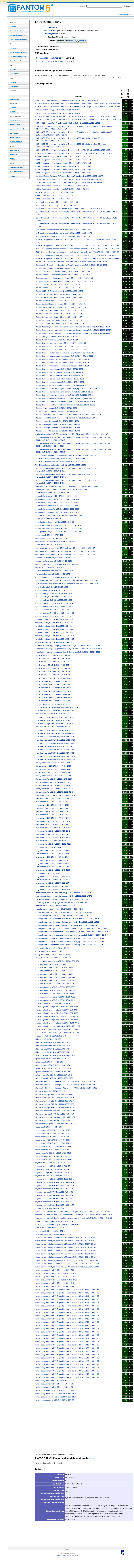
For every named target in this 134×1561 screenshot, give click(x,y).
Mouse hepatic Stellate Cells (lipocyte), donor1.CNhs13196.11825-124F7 (66, 418)
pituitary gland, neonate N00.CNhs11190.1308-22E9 (57, 1026)
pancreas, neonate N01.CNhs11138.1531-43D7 (55, 987)
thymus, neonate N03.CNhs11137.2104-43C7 (54, 1185)
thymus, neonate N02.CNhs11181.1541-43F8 (54, 1182)
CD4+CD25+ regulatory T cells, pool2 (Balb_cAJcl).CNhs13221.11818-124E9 (67, 123)
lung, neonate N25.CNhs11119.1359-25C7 (53, 886)
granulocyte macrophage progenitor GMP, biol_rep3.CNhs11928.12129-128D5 (68, 652)
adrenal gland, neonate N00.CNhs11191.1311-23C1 (57, 509)
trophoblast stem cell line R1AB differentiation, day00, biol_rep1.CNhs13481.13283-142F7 (73, 1215)
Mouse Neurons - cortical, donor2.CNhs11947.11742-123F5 (60, 346)
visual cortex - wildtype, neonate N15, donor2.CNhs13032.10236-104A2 (66, 1241)
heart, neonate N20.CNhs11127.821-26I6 (52, 694)
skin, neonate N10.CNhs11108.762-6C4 (52, 1052)
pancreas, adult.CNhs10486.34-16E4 (50, 964)
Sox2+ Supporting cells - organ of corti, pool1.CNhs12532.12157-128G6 (66, 455)
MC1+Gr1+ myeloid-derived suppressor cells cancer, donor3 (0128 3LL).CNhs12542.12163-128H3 (77, 249)
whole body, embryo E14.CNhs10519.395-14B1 (55, 1283)
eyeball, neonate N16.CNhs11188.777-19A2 (54, 616)
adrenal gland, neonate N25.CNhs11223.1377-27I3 (57, 512)
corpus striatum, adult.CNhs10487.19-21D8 (53, 561)
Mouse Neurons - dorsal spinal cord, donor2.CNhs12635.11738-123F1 (64, 353)
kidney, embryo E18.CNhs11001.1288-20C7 (54, 776)
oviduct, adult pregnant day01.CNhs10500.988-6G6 (57, 961)
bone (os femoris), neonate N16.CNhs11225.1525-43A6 (59, 528)
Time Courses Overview (18, 39)
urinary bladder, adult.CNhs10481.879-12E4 (54, 1221)
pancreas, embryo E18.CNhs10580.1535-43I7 (54, 981)
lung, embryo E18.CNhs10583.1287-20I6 (52, 867)
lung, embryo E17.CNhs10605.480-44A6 (52, 864)
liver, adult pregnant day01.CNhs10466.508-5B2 (56, 795)
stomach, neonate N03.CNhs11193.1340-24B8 (55, 1111)
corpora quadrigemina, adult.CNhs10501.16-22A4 (56, 558)
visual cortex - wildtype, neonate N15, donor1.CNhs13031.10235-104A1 (66, 1237)
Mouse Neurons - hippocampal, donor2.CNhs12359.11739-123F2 (62, 362)
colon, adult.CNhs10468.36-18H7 (49, 545)
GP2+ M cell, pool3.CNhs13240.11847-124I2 (54, 199)
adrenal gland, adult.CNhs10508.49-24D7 (53, 493)
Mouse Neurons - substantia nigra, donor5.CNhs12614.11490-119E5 (64, 392)
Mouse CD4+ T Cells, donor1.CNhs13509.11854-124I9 (58, 294)
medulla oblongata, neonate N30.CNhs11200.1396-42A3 (59, 909)
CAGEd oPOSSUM (16, 142)
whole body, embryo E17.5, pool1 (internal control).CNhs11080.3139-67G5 (67, 1351)
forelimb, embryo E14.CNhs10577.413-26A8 (54, 629)
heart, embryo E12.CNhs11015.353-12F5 (52, 659)
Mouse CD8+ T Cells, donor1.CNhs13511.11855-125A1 (58, 297)
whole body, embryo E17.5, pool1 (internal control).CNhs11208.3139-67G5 (67, 1368)
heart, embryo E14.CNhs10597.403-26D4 (52, 665)
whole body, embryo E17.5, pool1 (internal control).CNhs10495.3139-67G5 (67, 1293)
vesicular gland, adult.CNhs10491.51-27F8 (53, 1234)
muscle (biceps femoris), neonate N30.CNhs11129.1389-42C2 (61, 916)
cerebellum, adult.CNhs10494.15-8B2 (51, 538)
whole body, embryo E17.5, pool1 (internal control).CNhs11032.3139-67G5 (67, 1342)
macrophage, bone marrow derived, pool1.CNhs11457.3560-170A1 (63, 893)
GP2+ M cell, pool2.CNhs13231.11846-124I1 (54, 196)
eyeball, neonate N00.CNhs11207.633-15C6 (54, 607)
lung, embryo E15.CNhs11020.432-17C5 (52, 857)
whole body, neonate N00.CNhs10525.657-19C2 (55, 1390)
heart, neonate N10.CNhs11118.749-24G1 (53, 688)
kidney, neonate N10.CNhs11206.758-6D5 (53, 782)
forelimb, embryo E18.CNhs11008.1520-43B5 (54, 639)
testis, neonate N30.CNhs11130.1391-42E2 (53, 1159)
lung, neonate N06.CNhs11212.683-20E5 (52, 873)
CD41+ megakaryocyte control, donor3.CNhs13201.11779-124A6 (63, 173)
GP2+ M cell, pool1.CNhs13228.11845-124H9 (54, 192)
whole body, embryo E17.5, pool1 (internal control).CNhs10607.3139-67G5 (67, 1306)
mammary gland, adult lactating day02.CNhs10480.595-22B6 (61, 899)
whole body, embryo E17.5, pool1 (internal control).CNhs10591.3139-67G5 (67, 1303)
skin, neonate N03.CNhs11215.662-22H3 (52, 1046)
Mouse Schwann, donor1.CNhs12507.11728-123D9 (57, 408)
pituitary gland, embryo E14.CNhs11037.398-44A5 (56, 1013)
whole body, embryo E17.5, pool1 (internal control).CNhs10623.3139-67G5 (67, 1309)
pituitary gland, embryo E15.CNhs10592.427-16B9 (56, 1016)
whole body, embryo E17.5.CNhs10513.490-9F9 (55, 1381)
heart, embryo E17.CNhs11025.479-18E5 (52, 675)
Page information (16, 172)
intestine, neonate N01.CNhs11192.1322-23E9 (55, 740)
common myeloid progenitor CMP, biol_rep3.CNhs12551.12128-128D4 (65, 554)
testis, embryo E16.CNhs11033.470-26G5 (53, 1137)
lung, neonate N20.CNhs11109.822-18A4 (52, 883)
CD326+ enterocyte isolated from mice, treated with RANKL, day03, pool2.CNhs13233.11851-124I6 (77, 107)
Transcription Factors (18, 31)
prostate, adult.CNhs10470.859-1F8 (50, 1036)
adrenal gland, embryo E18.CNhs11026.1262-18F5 (56, 506)
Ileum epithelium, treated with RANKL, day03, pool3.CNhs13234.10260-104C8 (68, 209)
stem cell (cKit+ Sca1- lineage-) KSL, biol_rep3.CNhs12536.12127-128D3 (66, 1088)
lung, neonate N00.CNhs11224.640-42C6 (52, 870)
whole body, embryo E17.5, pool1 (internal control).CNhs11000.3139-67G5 (67, 1335)
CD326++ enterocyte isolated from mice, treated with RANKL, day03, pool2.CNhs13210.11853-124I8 (78, 120)
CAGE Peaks (14, 74)
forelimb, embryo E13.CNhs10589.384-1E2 (53, 626)
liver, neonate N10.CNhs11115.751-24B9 (52, 834)
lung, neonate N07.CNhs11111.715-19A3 (52, 877)
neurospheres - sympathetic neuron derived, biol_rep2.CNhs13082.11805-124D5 (69, 942)
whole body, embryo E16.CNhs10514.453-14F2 (55, 1286)
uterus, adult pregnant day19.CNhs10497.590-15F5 (57, 1224)
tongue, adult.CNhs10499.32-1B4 (49, 1208)
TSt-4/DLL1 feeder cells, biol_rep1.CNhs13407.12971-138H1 (60, 458)
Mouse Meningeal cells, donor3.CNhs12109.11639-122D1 (59, 323)
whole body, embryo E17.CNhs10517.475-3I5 (54, 1384)
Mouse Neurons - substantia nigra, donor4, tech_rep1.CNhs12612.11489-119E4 (69, 389)
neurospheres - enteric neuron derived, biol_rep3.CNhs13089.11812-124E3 (67, 925)
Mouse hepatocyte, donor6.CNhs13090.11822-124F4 (57, 428)
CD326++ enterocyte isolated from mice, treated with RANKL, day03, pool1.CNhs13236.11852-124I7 (78, 116)
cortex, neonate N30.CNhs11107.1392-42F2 (54, 571)
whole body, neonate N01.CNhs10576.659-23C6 (55, 1394)
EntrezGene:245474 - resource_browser (28, 6)
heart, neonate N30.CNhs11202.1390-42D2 (53, 701)
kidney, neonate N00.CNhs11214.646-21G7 (53, 779)
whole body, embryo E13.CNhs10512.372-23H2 (55, 1277)
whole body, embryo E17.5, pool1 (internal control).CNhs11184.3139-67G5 (67, 1364)
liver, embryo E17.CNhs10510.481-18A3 (52, 815)
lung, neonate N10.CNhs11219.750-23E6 (52, 880)
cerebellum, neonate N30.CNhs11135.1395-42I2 (55, 541)
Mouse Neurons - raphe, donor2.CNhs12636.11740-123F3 (59, 372)
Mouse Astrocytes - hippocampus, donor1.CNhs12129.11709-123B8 (64, 278)
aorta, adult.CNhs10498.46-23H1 (49, 519)
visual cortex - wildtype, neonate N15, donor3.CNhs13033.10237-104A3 (66, 1244)
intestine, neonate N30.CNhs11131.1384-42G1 (55, 759)
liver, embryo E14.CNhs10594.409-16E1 (52, 805)
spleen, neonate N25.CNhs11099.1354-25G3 (54, 1078)
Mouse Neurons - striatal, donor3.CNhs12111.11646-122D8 (60, 385)
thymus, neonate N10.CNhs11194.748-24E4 (54, 1195)
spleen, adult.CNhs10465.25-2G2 (49, 1062)
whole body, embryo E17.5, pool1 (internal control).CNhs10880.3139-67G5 (67, 1332)
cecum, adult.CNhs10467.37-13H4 (50, 535)
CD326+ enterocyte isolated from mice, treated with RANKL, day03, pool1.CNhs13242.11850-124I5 (77, 103)
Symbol (51, 27)
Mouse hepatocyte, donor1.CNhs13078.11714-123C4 (58, 421)
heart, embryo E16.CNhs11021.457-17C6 (52, 672)
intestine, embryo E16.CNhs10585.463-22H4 (54, 727)
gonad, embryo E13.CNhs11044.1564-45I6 (53, 642)
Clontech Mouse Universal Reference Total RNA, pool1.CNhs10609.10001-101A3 (69, 176)
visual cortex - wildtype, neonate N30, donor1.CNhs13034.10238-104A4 (66, 1250)
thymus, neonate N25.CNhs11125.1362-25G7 (54, 1202)
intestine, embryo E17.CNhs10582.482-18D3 (54, 730)
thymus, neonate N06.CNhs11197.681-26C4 (54, 1189)
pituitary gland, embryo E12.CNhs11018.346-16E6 (56, 1007)
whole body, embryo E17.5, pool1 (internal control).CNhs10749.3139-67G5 (67, 1322)
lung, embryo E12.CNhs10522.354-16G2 (52, 851)
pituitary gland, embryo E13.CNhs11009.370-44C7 (56, 1010)
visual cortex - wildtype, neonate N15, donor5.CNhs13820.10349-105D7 (66, 1247)
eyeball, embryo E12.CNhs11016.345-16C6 (53, 594)
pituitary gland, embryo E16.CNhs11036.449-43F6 (56, 1020)
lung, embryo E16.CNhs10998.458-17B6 (52, 860)
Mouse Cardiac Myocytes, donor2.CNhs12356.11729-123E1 (60, 304)
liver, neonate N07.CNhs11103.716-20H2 (52, 831)
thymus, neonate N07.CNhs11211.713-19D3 (54, 1192)
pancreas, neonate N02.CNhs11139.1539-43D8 (55, 990)
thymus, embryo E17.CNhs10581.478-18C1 (53, 1176)
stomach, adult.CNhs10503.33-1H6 (50, 1091)
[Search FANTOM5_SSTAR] (104, 6)
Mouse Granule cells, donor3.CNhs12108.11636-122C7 (58, 317)
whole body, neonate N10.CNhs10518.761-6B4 (55, 1400)
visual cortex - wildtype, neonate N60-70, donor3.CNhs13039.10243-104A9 (67, 1267)
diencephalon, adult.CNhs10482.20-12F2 (52, 574)
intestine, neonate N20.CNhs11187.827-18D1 (54, 753)
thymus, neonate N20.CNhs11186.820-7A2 (53, 1198)
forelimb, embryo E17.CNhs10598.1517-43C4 (54, 636)
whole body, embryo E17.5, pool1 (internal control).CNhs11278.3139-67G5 (67, 1377)
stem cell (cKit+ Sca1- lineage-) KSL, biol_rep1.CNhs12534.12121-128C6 (66, 1081)
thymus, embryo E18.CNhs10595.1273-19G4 (54, 1179)
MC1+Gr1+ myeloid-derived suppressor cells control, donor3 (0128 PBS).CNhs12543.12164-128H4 (77, 258)
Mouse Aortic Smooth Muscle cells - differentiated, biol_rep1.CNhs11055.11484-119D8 (72, 262)
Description (49, 30)
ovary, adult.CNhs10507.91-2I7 (48, 951)
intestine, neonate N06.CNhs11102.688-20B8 (54, 743)
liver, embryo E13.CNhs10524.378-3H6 (52, 802)
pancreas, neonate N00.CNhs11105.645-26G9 (54, 984)
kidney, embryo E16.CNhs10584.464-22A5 (53, 769)
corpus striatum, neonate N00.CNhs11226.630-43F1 (57, 564)
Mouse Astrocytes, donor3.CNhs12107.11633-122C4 (57, 288)
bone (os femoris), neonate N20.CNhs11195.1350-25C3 (59, 532)
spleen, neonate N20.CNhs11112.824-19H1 (53, 1075)
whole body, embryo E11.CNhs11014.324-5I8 (54, 1270)
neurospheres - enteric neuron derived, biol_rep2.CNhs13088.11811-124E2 (67, 922)
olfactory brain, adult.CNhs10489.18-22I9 (53, 948)
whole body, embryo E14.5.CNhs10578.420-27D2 (56, 1280)
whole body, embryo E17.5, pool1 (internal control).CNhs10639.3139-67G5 (67, 1312)
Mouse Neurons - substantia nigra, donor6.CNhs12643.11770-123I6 (64, 395)
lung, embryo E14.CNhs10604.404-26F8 (52, 854)
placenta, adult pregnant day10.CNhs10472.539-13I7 (58, 1029)
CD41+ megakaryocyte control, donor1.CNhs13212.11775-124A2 (63, 166)
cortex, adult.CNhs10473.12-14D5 (49, 567)
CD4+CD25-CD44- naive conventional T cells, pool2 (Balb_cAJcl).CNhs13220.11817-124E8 (73, 153)
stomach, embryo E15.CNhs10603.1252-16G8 (54, 1098)
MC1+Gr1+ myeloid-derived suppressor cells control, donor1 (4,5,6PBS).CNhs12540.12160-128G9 (77, 252)
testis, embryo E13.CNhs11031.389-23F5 (52, 1130)
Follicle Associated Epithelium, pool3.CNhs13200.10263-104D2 (62, 189)
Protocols (13, 154)
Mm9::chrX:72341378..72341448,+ (50, 61)
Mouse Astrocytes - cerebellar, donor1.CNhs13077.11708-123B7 (62, 271)
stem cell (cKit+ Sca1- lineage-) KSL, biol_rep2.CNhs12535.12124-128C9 (66, 1085)
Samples (13, 26)
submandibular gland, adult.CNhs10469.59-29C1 (56, 1124)
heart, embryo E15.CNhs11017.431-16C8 (52, 668)
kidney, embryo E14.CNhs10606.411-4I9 (52, 763)
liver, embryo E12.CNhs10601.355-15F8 (52, 798)
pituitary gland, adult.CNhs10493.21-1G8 (52, 1003)
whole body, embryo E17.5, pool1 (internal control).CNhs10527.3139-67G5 (67, 1299)
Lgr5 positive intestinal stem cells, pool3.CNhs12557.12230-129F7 (63, 236)
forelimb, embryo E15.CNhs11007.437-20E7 (54, 633)
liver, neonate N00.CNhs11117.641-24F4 (52, 821)
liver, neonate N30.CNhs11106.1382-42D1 (53, 844)
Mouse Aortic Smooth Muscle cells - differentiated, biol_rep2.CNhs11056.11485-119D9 (72, 265)
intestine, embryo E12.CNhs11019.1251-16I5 (54, 717)
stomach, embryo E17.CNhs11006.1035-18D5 (54, 1104)
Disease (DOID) (15, 124)
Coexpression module (18, 35)
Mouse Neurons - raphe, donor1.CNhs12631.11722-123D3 (60, 369)
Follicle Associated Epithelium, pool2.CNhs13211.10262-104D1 (62, 186)
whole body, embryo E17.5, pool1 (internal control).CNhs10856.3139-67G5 (67, 1329)
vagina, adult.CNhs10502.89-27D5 (50, 1231)
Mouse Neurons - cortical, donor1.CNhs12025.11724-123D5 (60, 343)
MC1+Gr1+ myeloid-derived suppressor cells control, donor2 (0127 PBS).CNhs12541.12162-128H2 (77, 255)
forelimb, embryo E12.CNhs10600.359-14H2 (54, 623)
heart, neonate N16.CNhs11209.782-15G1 (53, 691)
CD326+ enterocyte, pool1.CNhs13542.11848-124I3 (57, 110)
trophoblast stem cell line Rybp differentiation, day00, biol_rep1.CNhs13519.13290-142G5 (73, 1218)
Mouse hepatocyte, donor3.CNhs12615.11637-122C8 (58, 424)
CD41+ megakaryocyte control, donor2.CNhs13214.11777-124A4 (63, 170)
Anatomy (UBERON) (17, 129)
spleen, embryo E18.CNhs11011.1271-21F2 (53, 1068)
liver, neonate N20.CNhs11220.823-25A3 (52, 838)
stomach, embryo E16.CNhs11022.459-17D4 (54, 1101)
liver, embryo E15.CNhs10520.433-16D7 (52, 808)
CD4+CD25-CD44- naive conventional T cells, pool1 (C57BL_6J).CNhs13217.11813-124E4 (73, 150)
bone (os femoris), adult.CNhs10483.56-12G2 (54, 522)
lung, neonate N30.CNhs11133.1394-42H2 (53, 890)
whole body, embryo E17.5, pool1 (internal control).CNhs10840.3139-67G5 (67, 1325)
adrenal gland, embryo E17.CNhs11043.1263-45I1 (56, 502)
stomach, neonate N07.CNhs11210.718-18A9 (54, 1114)
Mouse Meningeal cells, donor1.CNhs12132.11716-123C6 (59, 320)
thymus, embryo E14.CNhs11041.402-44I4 (53, 1166)
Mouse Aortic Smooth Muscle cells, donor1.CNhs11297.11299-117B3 (64, 268)
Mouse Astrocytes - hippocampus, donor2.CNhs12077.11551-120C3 (64, 281)
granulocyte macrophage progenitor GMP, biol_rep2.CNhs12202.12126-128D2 (68, 649)
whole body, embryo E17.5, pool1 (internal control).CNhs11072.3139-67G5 (67, 1348)
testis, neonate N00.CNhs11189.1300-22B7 (53, 1146)
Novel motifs (14, 133)
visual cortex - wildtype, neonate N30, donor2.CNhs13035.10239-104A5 (66, 1254)
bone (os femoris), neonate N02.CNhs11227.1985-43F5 (58, 525)
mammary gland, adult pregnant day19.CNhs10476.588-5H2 (61, 903)
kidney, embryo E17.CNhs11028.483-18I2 (53, 772)
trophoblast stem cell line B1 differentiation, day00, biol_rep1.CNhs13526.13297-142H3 (72, 1211)
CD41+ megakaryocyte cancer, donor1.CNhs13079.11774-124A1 (63, 156)
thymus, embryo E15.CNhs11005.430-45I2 (53, 1169)
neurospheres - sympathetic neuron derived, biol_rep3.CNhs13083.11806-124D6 (69, 945)
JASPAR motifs (15, 137)
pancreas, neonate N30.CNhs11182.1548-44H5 (55, 1000)
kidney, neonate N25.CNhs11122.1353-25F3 (54, 789)
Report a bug (61, 1555)
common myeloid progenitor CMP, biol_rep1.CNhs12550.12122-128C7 (65, 548)
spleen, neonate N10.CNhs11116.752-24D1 (53, 1072)
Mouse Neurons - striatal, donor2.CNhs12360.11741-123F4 (60, 382)
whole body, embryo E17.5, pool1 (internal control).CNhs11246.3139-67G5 (67, 1374)
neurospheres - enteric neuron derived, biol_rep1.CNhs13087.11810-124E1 (67, 919)
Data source (14, 150)
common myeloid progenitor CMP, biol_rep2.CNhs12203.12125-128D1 (65, 551)
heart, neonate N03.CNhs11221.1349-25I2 (53, 685)
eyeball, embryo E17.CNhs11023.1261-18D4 (54, 603)
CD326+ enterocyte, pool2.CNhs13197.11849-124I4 (57, 113)
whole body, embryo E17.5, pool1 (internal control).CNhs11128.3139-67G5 (67, 1361)
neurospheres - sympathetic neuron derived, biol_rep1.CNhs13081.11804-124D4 (69, 938)
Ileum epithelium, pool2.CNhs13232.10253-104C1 (56, 205)
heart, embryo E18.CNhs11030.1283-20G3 (53, 678)
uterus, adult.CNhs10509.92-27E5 (49, 1228)
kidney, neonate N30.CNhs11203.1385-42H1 (54, 792)
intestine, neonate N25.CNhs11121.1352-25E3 (55, 756)
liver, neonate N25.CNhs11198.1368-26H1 (53, 841)
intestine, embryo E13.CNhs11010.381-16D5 (54, 720)
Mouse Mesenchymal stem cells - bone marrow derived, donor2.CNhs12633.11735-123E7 (73, 330)
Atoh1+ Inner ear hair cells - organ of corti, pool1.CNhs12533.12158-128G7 (67, 100)
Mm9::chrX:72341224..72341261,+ (50, 58)
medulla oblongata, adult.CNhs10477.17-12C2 (55, 906)
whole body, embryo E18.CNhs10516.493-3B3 (54, 1387)
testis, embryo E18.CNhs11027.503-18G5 (53, 1143)
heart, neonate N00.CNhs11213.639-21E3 (53, 681)
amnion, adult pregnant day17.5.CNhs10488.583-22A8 (58, 515)
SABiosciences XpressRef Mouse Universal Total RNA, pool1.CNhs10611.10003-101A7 (71, 434)
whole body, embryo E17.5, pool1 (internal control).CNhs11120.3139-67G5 (67, 1358)
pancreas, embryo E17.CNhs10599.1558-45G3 (55, 977)
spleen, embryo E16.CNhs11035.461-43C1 (53, 1065)
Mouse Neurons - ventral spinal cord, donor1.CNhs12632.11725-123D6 (65, 398)
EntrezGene (124, 15)
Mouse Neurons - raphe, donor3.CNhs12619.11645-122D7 (60, 376)
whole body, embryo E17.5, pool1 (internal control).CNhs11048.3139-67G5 (67, 1345)
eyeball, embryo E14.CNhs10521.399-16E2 (53, 597)
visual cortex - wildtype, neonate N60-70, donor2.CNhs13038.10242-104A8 (67, 1263)
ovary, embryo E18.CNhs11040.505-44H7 (53, 955)
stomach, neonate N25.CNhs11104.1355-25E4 (55, 1117)
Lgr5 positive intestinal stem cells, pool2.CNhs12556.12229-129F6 (63, 233)
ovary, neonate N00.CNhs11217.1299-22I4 (53, 958)
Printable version (16, 167)
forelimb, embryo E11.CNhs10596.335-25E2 (54, 620)
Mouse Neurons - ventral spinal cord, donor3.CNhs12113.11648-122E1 (65, 405)
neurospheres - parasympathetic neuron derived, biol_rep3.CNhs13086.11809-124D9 (71, 935)
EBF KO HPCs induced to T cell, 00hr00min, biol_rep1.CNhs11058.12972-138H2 (69, 179)
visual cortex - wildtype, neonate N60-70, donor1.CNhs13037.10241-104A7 (67, 1260)
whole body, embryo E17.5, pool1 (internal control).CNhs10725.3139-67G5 (67, 1319)
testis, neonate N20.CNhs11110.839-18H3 (53, 1156)
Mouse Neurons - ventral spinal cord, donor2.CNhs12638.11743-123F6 (65, 402)
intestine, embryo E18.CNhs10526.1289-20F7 (54, 733)
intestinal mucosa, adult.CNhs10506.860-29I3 (54, 711)
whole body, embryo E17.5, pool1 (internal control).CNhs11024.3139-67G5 (67, 1338)
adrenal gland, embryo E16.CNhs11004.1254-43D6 (57, 499)
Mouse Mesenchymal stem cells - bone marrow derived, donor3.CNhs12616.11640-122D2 (73, 333)
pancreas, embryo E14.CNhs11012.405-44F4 (54, 968)
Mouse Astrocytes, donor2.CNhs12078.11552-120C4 (57, 284)
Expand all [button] (14, 176)
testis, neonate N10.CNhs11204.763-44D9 (53, 1153)
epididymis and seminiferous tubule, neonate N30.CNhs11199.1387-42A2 (66, 584)
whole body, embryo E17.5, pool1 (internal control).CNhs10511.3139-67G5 (67, 1296)
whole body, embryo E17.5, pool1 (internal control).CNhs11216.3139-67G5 (67, 1371)
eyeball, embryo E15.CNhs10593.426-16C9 (53, 600)
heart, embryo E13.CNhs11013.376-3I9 (52, 662)
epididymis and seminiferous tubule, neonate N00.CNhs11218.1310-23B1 (66, 581)
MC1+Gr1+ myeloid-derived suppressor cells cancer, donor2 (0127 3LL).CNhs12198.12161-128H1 (77, 245)
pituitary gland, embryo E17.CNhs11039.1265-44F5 (57, 1023)
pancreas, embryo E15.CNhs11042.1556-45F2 (54, 971)
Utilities (13, 159)
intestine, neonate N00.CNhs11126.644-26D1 (54, 737)
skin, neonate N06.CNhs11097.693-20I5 (52, 1049)
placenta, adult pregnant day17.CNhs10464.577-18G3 (58, 1033)
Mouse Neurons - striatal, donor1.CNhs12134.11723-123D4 (60, 379)
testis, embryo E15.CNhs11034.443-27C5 (52, 1133)
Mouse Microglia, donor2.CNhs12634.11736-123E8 (56, 340)
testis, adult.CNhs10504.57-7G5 (49, 1127)
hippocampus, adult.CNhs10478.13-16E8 (52, 704)
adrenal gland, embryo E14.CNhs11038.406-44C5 (56, 496)
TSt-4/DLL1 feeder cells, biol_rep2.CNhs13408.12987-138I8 (60, 462)
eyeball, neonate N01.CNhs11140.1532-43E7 (54, 610)
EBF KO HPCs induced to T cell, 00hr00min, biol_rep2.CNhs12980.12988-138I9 (68, 183)
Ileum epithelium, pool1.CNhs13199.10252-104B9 (56, 202)
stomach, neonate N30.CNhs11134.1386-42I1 (54, 1120)
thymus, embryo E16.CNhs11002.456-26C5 (53, 1172)
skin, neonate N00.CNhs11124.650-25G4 (52, 1042)
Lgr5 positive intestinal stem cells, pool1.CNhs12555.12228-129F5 (63, 230)
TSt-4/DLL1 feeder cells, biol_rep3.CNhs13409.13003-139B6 (60, 465)
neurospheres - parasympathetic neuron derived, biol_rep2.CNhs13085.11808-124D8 (71, 932)
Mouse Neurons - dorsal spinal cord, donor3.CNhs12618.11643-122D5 (65, 356)
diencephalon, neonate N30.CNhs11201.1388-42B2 (57, 577)
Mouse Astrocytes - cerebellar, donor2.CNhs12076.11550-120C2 (62, 275)
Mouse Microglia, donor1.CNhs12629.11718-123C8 (57, 336)
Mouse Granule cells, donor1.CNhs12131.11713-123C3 (58, 310)
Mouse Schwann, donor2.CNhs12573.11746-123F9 (56, 411)
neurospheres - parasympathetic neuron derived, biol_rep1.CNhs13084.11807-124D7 (71, 929)
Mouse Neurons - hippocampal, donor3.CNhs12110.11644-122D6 (63, 366)
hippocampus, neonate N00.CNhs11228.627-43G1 (56, 707)
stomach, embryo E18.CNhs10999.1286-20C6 (54, 1107)
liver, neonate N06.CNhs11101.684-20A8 (52, 828)
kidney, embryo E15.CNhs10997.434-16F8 (53, 766)
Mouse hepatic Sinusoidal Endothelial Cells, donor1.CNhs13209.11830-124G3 (68, 415)
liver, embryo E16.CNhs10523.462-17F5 (52, 811)
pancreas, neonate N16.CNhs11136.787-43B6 (54, 994)
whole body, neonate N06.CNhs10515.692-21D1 (55, 1397)
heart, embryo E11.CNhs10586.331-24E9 (52, 655)
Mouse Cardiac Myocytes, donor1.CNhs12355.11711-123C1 (60, 301)
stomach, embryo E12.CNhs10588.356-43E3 (54, 1094)
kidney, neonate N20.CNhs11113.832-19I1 (53, 785)
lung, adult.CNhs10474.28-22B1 (49, 847)
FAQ (67, 1549)
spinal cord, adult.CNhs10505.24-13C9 (51, 1059)
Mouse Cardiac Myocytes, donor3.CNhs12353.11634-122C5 (60, 307)
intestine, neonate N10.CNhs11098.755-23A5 (54, 750)
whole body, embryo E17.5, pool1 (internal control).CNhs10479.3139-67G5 (67, 1290)
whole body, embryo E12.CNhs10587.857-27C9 (55, 1273)
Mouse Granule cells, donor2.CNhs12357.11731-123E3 (58, 314)
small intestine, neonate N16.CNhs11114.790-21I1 (56, 1055)
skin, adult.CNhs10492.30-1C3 (48, 1039)
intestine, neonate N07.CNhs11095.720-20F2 (54, 746)
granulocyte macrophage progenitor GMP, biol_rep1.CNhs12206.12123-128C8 (68, 646)
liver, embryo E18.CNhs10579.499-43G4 (52, 818)
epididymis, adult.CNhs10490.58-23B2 (51, 587)
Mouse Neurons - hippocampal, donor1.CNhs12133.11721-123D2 (63, 359)
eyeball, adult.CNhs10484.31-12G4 (50, 590)
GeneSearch (81, 6)
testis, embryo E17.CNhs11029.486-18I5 (52, 1140)
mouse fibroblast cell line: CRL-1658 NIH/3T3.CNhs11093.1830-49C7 (64, 912)
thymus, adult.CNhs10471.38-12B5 (50, 1163)
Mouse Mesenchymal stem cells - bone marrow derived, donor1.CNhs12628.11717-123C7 (73, 327)
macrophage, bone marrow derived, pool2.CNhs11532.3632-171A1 (63, 896)
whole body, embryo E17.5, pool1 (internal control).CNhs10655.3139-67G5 (67, 1316)
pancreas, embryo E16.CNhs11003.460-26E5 (54, 974)
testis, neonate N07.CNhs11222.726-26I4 (52, 1150)
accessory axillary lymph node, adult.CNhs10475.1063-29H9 (61, 489)
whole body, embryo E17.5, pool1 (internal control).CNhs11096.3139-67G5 (67, 1355)
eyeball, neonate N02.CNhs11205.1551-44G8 (54, 613)
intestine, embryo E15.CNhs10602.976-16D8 (54, 724)
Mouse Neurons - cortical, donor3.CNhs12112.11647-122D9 (60, 349)
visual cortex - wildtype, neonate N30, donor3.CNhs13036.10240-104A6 (66, 1257)
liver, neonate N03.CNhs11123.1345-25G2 (53, 824)
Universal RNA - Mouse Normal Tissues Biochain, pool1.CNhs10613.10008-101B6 (69, 486)
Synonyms (50, 34)
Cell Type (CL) (15, 120)
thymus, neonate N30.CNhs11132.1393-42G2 (54, 1205)
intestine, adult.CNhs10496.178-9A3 (50, 714)
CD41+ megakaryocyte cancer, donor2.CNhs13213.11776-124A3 (63, 160)
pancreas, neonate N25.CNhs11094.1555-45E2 (55, 997)
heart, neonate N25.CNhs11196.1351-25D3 (53, 698)
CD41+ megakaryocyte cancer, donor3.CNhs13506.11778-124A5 (63, 163)
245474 (72, 41)
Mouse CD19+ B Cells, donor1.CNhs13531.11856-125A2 (59, 291)
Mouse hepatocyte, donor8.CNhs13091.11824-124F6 (57, 431)
